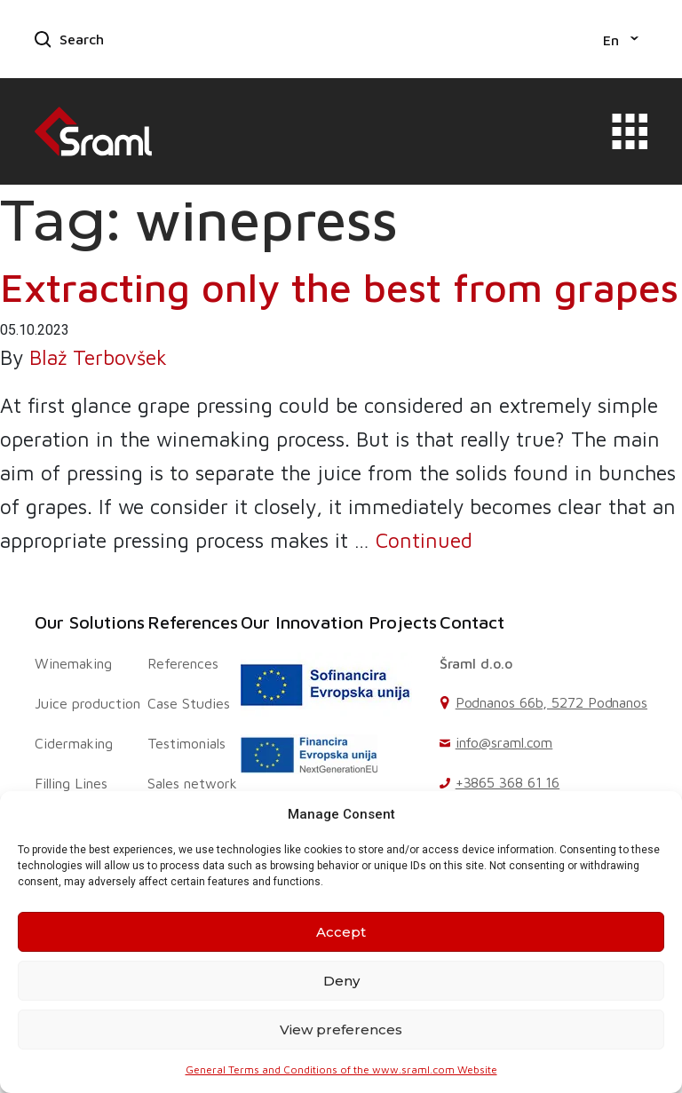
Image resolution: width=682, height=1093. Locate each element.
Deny (341, 980)
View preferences (341, 1029)
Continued (424, 540)
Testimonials (186, 743)
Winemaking (73, 663)
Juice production (87, 703)
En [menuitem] (611, 40)
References (192, 622)
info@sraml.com (504, 742)
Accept (341, 931)
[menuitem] (620, 39)
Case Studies (188, 703)
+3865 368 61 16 (508, 782)
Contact (472, 622)
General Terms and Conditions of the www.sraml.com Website (341, 1069)
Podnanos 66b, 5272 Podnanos (551, 702)
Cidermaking (74, 743)
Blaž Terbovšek (98, 357)
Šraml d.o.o (476, 663)
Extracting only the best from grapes (339, 287)
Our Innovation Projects (339, 622)
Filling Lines (71, 783)
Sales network (192, 783)
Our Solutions (90, 622)
